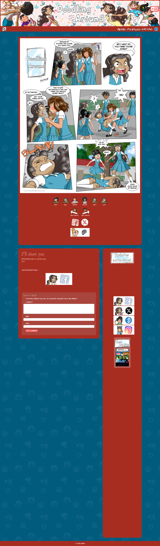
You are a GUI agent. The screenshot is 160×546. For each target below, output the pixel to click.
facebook (120, 301)
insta (120, 330)
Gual (44, 259)
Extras (147, 29)
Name (27, 316)
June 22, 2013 (35, 259)
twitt (120, 310)
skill (120, 320)
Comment (29, 302)
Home (121, 29)
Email (27, 323)
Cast (133, 29)
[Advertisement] (122, 280)
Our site (156, 29)
